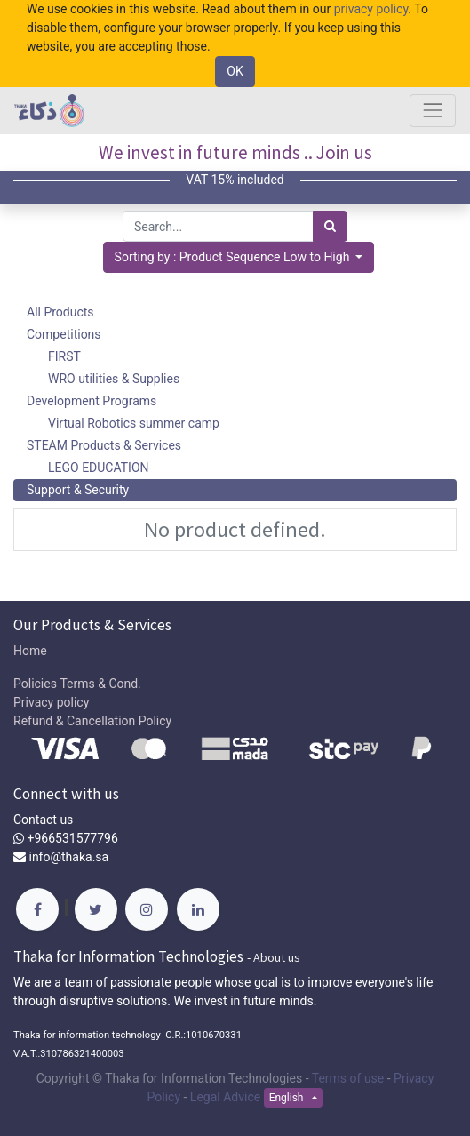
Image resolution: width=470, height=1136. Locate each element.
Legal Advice (225, 1097)
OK (235, 71)
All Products (60, 312)
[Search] (330, 226)
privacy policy (371, 9)
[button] (239, 257)
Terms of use (348, 1078)
